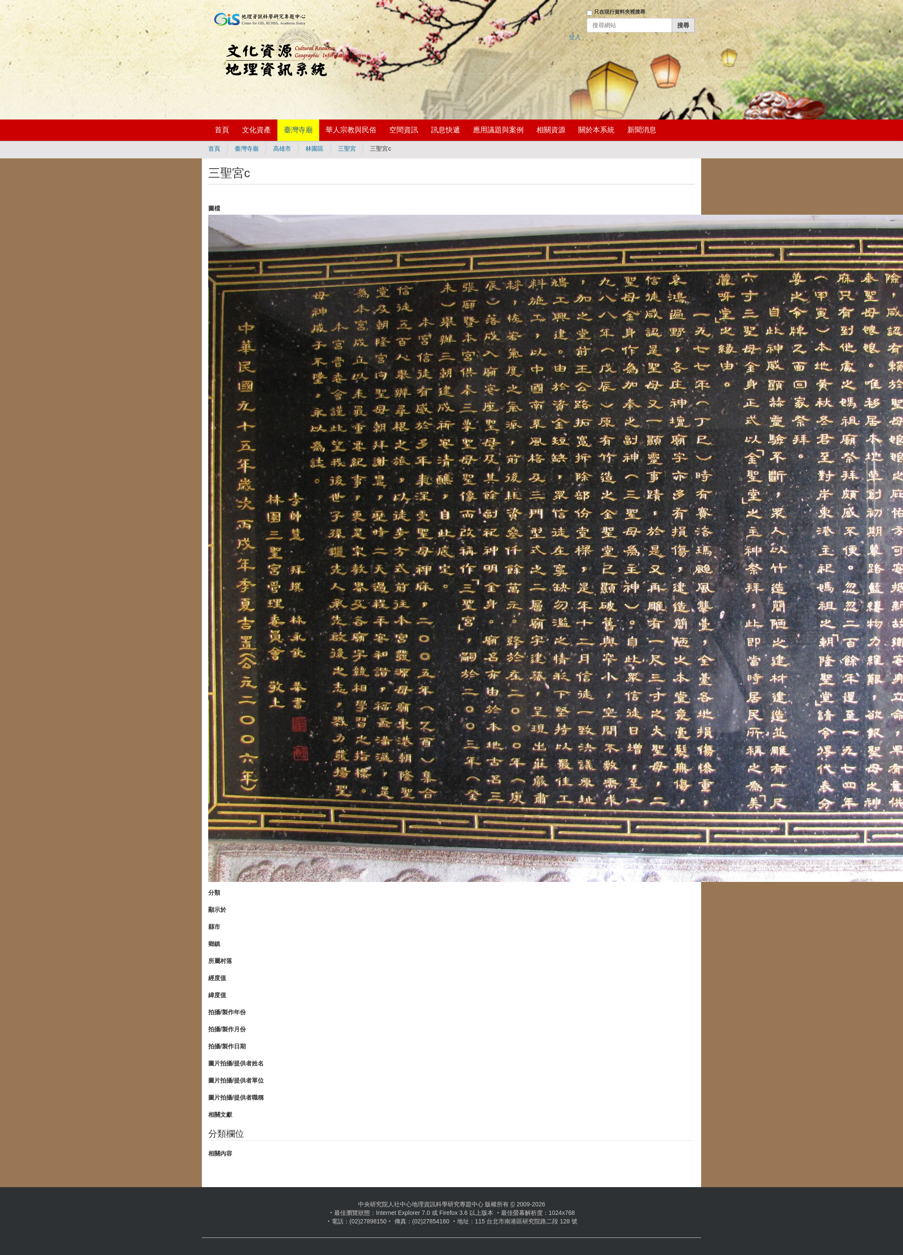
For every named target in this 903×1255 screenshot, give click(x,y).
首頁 (222, 130)
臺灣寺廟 (298, 130)
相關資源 (550, 130)
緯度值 (217, 995)
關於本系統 (596, 130)
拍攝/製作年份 (227, 1012)
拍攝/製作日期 (227, 1046)
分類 (214, 892)
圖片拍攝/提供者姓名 (236, 1063)
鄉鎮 (214, 943)
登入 (575, 37)
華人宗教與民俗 (351, 130)
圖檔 (214, 208)
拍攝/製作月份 (227, 1029)
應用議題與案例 (498, 130)
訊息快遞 (445, 130)
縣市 (214, 926)
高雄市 (282, 148)
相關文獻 (220, 1114)
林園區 (314, 148)
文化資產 (256, 130)
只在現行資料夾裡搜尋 (619, 12)
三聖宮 (347, 148)
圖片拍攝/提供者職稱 (236, 1097)
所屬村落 (220, 960)
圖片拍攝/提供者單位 (236, 1080)
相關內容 (220, 1153)
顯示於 (217, 909)
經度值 (217, 978)
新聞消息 (641, 130)
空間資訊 (403, 130)
